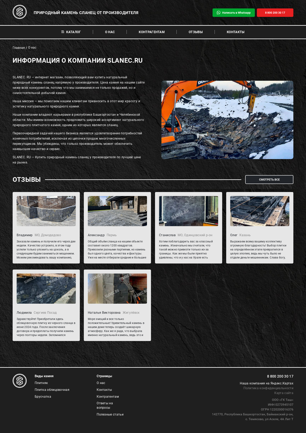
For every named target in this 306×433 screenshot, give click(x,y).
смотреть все (269, 179)
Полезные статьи (110, 414)
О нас (110, 32)
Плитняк (41, 383)
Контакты (236, 32)
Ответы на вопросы (105, 405)
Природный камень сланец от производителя (86, 12)
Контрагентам (152, 32)
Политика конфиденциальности (268, 388)
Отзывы (196, 32)
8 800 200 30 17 (280, 376)
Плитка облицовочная (52, 390)
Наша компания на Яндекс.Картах (266, 383)
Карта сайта (283, 393)
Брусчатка (43, 396)
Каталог (71, 32)
